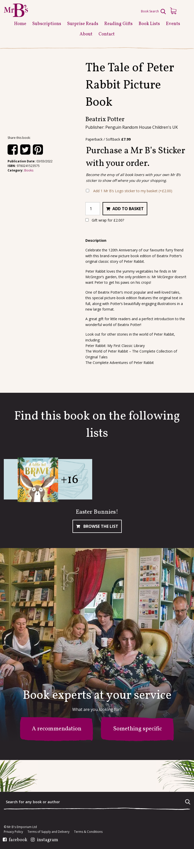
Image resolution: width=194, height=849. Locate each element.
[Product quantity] (92, 208)
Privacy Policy (13, 831)
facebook (18, 840)
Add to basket (128, 208)
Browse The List (100, 526)
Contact (107, 34)
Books (28, 170)
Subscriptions (46, 24)
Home (20, 24)
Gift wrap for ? (104, 220)
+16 (69, 479)
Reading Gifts (118, 24)
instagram (47, 840)
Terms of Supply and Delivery (48, 831)
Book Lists (149, 24)
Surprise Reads (82, 24)
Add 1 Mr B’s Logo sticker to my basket (132, 190)
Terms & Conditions (88, 831)
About (86, 34)
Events (173, 24)
